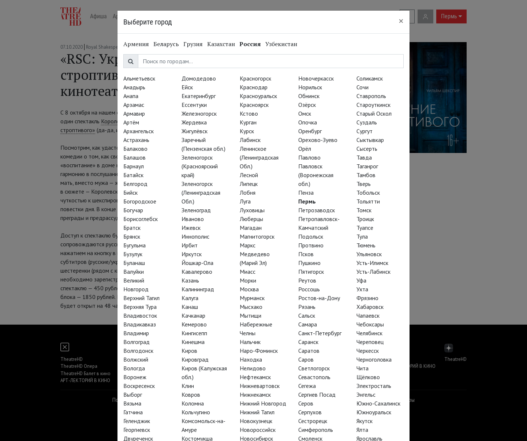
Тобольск (368, 192)
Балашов (134, 157)
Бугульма (134, 245)
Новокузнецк (256, 421)
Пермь (307, 201)
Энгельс (365, 394)
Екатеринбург (199, 96)
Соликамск (369, 78)
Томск (363, 210)
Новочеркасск (316, 78)
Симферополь (315, 429)
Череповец (370, 341)
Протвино (311, 245)
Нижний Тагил (257, 412)
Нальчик (250, 341)
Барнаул (133, 166)
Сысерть (366, 148)
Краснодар (254, 87)
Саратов (308, 350)
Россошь (309, 289)
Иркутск (192, 254)
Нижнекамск (255, 394)
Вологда (134, 368)
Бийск (130, 192)
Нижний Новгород (263, 403)
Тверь (363, 183)
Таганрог (367, 166)
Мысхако (251, 306)
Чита (362, 368)
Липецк (249, 183)
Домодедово (199, 78)
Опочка (307, 122)
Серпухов (310, 412)
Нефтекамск (255, 377)
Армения (136, 44)
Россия (250, 44)
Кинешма (193, 341)
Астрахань (136, 139)
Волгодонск (138, 350)
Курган (248, 122)
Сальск (306, 315)
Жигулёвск (195, 131)
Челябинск (369, 333)
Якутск (364, 421)
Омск (304, 113)
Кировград (195, 359)
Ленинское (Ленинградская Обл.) (259, 157)
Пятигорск (311, 271)
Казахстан (221, 44)
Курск (247, 131)
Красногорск (255, 78)
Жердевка (194, 122)
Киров (189, 350)
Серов (305, 403)
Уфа (361, 280)
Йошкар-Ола (197, 262)
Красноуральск (258, 96)
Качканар (193, 315)
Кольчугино (196, 412)
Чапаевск (368, 315)
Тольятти (368, 201)
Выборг (132, 394)
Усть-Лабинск (373, 271)
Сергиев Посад (317, 394)
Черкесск (367, 350)
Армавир (134, 113)
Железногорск (199, 113)
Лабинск (250, 139)
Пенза (306, 192)
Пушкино (309, 262)
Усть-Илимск (372, 262)
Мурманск (252, 298)
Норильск (310, 87)
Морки (248, 280)
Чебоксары (370, 324)
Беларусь (166, 44)
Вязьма (132, 403)
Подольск (310, 236)
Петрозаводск (316, 210)
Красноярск (254, 104)
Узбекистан (281, 44)
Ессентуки (194, 104)
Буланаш (134, 262)
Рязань (306, 306)
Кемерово (194, 324)
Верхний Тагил (141, 298)
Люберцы (251, 219)
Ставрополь (371, 96)
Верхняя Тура (140, 306)
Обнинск (308, 96)
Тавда (364, 157)
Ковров (191, 394)
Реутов (307, 280)
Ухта (362, 289)
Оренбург (310, 131)
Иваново (193, 219)
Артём (131, 122)
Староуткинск (373, 104)
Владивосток (140, 315)
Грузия (193, 44)
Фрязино (367, 298)
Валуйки (133, 271)
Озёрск (307, 104)
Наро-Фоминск (259, 350)
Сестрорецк (312, 421)
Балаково (135, 148)
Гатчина (133, 412)
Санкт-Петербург (319, 333)
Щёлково (368, 377)
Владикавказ (139, 324)
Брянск (131, 236)
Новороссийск (258, 429)
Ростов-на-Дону (319, 298)
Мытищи (250, 315)
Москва (249, 289)
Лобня (247, 192)
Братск (132, 227)
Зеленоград (196, 210)
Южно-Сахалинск (378, 403)
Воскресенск (139, 385)
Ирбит (190, 245)
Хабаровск (370, 306)
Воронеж (134, 377)
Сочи (362, 87)
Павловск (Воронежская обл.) (315, 174)
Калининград (198, 289)
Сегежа (307, 385)
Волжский (135, 359)
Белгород (135, 183)
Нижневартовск (260, 385)
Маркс (247, 245)
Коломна (193, 403)
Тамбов (365, 175)
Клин (188, 385)
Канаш (190, 306)
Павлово (309, 157)
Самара (307, 324)
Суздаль (366, 122)
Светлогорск (314, 368)
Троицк (365, 219)
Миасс (247, 271)
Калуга (190, 298)
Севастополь (314, 377)
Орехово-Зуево (317, 139)
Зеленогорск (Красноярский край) (200, 166)
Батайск (133, 175)
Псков (306, 254)
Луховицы (252, 210)
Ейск (187, 87)
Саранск (308, 341)
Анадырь (134, 87)
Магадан (251, 227)
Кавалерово (197, 271)
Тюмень (365, 245)
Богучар (133, 210)
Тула (362, 236)
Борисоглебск (140, 219)
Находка (251, 359)
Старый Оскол (374, 113)
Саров (306, 359)
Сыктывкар (370, 139)
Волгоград (136, 341)
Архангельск (138, 131)
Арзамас (133, 104)
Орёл (304, 148)
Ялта (362, 429)
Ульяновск (369, 254)
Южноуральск (373, 412)
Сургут (364, 131)
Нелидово (253, 368)
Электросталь (373, 385)
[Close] (401, 21)
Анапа (130, 96)
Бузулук (132, 254)
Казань (190, 280)
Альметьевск (139, 78)
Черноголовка (374, 359)
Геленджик (136, 421)
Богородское (139, 201)
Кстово (249, 113)
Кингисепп (194, 333)
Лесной (249, 175)
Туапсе (364, 227)
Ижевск (191, 227)
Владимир (136, 333)
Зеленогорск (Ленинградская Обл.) (201, 192)
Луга (245, 201)
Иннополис (195, 236)
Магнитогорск (257, 236)
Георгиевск (136, 429)
